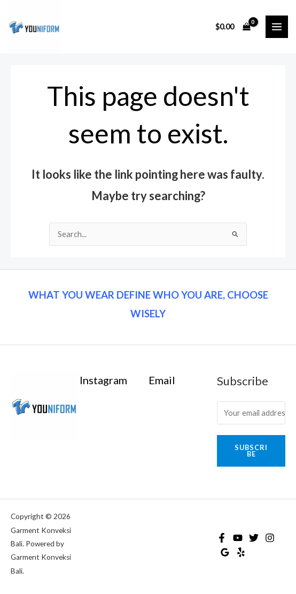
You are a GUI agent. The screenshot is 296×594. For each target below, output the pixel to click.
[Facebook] (222, 538)
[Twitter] (254, 538)
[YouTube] (238, 538)
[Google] (225, 552)
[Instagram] (270, 538)
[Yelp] (241, 552)
